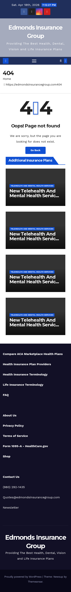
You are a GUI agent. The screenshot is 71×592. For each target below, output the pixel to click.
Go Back (36, 150)
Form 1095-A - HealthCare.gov (25, 446)
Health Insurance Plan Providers (27, 364)
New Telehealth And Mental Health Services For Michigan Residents (35, 324)
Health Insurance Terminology (25, 374)
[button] (61, 61)
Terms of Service (15, 436)
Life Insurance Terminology (23, 384)
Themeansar (35, 581)
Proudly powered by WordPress (23, 576)
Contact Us (11, 477)
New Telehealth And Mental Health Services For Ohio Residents (35, 238)
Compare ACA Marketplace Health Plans (33, 354)
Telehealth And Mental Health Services (32, 186)
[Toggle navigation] (34, 61)
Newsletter (11, 507)
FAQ (6, 395)
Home (7, 79)
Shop (6, 456)
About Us (9, 415)
